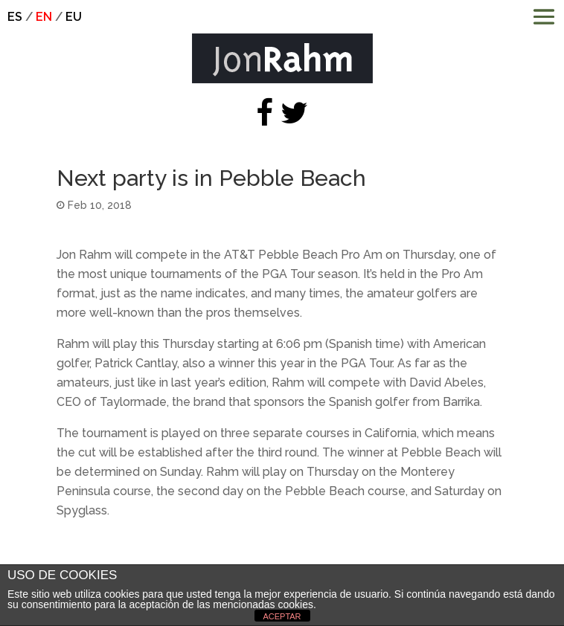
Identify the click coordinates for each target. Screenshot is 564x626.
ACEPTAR (282, 616)
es (14, 17)
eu (73, 17)
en (44, 17)
